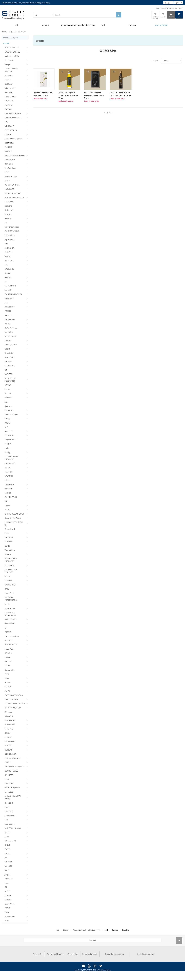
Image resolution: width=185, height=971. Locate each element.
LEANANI (8, 580)
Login (181, 8)
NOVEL (8, 832)
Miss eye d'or (10, 88)
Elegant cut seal (11, 439)
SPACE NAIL (10, 357)
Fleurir (7, 389)
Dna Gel (8, 895)
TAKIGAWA (9, 484)
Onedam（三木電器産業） (14, 523)
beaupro (8, 206)
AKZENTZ (8, 431)
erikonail (8, 397)
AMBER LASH (10, 285)
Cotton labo (10, 670)
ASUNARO (9, 260)
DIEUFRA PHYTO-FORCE (15, 703)
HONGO (8, 737)
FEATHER (8, 472)
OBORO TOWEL (11, 771)
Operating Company (89, 953)
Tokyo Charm (10, 550)
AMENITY (8, 640)
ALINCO (8, 745)
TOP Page (5, 32)
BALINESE (9, 775)
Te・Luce (8, 811)
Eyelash (132, 25)
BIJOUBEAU (9, 239)
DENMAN (8, 541)
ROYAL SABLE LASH (13, 193)
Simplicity (9, 353)
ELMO (7, 665)
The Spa (8, 109)
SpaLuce (8, 406)
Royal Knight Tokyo (13, 518)
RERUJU (8, 214)
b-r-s (7, 402)
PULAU (8, 576)
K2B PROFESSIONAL (13, 117)
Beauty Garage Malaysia (145, 953)
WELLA (7, 657)
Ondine (8, 134)
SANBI (7, 505)
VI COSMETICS (11, 130)
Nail (103, 25)
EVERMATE (9, 410)
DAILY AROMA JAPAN (13, 138)
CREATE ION (10, 463)
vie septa (8, 105)
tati (6, 370)
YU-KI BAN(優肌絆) (12, 231)
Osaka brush (10, 529)
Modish (8, 151)
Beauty (45, 25)
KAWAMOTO (10, 585)
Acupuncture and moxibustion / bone (75, 25)
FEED (7, 674)
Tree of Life (9, 593)
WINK (7, 912)
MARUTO (8, 866)
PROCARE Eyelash (12, 787)
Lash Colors (10, 235)
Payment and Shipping (55, 953)
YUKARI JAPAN (11, 497)
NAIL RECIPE (10, 720)
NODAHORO (10, 741)
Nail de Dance (10, 336)
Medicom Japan (11, 414)
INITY (7, 920)
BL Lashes (9, 210)
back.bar (8, 488)
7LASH (7, 180)
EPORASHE (9, 269)
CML (6, 302)
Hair (17, 25)
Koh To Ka (9, 60)
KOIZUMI (8, 750)
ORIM (7, 589)
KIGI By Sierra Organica (14, 766)
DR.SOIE (8, 653)
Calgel (7, 349)
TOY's (7, 883)
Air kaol (8, 661)
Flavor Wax (9, 649)
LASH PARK (9, 904)
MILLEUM (9, 537)
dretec (7, 682)
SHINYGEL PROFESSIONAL (11, 598)
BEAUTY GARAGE (12, 47)
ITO (6, 887)
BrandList (125, 930)
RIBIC (7, 501)
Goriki (7, 546)
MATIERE (8, 374)
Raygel (7, 64)
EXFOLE (8, 632)
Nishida (8, 493)
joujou (7, 874)
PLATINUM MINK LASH (14, 197)
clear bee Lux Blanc (13, 113)
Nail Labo (9, 332)
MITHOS (8, 361)
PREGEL (8, 311)
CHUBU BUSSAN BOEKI (14, 514)
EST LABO (9, 75)
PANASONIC (10, 623)
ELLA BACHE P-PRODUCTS (11, 559)
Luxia (7, 807)
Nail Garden (10, 319)
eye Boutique (10, 168)
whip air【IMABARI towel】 (13, 797)
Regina (7, 273)
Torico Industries (12, 636)
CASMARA (9, 100)
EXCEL (7, 480)
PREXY (7, 423)
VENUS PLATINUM (12, 185)
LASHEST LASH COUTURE (11, 570)
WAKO (7, 849)
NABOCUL (9, 716)
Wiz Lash (8, 878)
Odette (8, 779)
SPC (6, 121)
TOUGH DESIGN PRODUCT (11, 457)
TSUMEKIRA (10, 365)
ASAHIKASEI (10, 724)
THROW (8, 444)
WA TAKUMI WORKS (13, 294)
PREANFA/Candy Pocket (15, 155)
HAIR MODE (10, 916)
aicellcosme (10, 824)
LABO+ (7, 79)
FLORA (7, 467)
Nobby (7, 452)
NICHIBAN (9, 201)
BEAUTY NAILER (11, 328)
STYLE (7, 891)
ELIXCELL (8, 147)
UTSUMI (8, 340)
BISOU (7, 733)
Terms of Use (37, 953)
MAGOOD (9, 298)
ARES (7, 870)
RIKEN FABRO (10, 754)
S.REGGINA (9, 248)
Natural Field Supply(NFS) (10, 379)
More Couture (11, 344)
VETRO (7, 323)
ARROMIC (9, 729)
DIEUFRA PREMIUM (13, 708)
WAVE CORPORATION (14, 695)
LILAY (7, 836)
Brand (161, 25)
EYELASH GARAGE (12, 52)
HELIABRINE (10, 565)
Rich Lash (9, 164)
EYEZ (7, 172)
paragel (8, 315)
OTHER (8, 853)
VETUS (7, 908)
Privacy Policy (73, 953)
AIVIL (7, 243)
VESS (7, 678)
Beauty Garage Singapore (114, 953)
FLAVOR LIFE (10, 608)
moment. (8, 92)
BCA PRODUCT (11, 644)
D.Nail (7, 845)
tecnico (8, 218)
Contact (92, 940)
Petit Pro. (8, 252)
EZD (6, 264)
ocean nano (10, 306)
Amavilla (8, 861)
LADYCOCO (9, 189)
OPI (6, 819)
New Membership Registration (166, 8)
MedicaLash (10, 159)
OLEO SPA (9, 143)
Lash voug (9, 792)
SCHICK (8, 686)
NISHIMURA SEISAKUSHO (10, 613)
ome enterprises (12, 227)
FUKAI (7, 691)
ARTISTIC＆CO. (11, 619)
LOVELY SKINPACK (12, 758)
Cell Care (8, 84)
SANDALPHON (11, 96)
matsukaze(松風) (12, 56)
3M (6, 281)
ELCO (7, 533)
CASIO (7, 762)
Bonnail (8, 393)
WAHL (7, 509)
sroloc (7, 448)
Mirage (8, 418)
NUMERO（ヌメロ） (13, 828)
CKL (6, 222)
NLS (6, 427)
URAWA (8, 385)
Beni (6, 857)
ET (6, 628)
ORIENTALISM (10, 815)
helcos (7, 256)
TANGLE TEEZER (11, 699)
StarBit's (8, 899)
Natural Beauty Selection (11, 70)
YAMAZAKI (9, 783)
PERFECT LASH (11, 176)
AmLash (8, 290)
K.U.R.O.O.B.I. (10, 840)
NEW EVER (9, 476)
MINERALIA (9, 126)
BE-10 (7, 604)
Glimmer (8, 712)
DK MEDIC (9, 803)
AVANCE (8, 277)
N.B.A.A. (8, 554)
